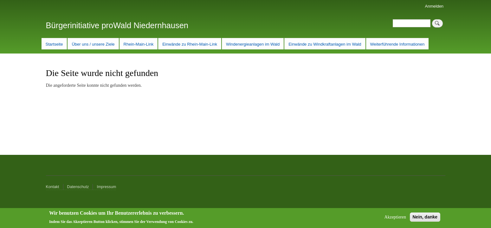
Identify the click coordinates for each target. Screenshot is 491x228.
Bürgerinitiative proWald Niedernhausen (117, 25)
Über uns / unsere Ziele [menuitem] (93, 44)
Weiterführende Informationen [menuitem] (397, 44)
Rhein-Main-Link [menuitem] (139, 44)
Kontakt (52, 187)
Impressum (106, 187)
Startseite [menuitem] (54, 44)
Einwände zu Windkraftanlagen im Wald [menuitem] (324, 44)
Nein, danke (425, 218)
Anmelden (434, 6)
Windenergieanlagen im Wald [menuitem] (253, 44)
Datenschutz (78, 187)
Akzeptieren (395, 219)
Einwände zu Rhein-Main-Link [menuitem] (189, 44)
